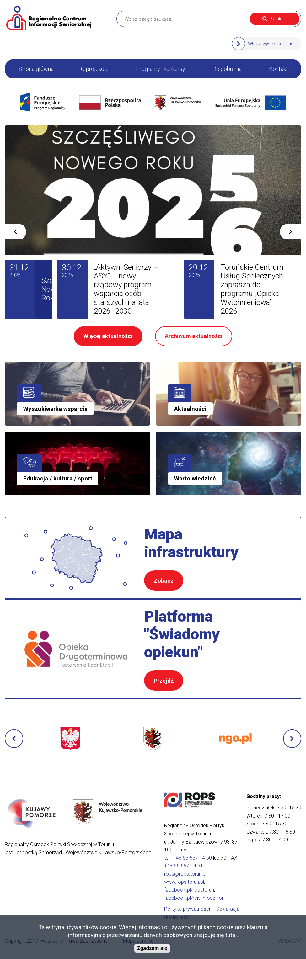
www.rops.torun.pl (184, 882)
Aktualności (190, 408)
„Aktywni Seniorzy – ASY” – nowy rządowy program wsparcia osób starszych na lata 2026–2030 (126, 289)
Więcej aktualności (107, 336)
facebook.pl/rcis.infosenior (193, 898)
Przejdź (164, 680)
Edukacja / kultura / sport (57, 478)
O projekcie (95, 69)
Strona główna (36, 69)
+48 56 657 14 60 (192, 858)
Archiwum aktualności (194, 336)
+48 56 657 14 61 (183, 866)
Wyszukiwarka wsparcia (55, 408)
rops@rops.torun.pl (185, 874)
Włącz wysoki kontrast (271, 43)
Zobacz (164, 580)
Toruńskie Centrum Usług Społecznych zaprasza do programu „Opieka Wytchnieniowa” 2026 (252, 289)
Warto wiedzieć (195, 478)
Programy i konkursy (160, 69)
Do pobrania (227, 69)
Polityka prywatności (187, 909)
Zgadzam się (152, 948)
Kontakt (278, 69)
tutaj (231, 935)
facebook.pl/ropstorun (189, 890)
